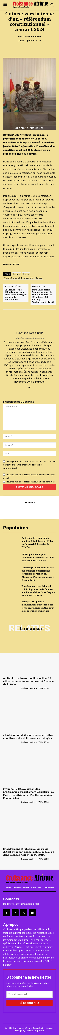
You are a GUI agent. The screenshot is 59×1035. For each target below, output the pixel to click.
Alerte (26, 274)
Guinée (38, 278)
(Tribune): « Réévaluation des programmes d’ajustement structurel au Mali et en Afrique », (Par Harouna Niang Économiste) (38, 573)
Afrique (16, 274)
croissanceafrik (32, 36)
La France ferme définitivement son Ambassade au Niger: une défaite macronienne (16, 295)
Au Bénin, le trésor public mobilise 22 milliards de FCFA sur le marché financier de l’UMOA (37, 542)
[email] (29, 994)
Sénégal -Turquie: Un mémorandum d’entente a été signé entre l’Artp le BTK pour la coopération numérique (38, 606)
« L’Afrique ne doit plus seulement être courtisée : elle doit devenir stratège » (38, 557)
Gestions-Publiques (29, 128)
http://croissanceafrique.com (29, 338)
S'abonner (29, 1003)
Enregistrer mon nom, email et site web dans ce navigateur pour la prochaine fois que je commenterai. (29, 465)
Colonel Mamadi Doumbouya (18, 278)
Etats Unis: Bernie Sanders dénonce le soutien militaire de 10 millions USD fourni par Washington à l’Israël (43, 296)
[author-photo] (12, 688)
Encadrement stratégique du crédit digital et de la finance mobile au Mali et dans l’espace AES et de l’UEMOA (38, 591)
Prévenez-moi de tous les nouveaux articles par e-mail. (30, 482)
